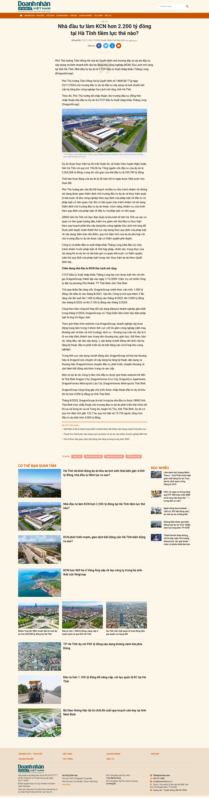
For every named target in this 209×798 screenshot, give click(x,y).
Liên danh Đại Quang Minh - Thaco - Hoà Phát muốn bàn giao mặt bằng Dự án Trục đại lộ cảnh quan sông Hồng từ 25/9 (177, 478)
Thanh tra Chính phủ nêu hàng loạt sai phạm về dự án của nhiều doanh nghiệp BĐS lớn (105, 434)
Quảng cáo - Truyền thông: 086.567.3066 (168, 790)
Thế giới (73, 16)
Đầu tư (108, 16)
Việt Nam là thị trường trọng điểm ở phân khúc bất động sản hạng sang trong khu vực (104, 429)
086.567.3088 (157, 778)
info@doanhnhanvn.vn (161, 781)
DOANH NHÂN (62, 16)
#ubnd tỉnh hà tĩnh (93, 456)
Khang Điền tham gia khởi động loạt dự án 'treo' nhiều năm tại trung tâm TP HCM (177, 525)
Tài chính (98, 16)
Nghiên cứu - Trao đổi (34, 16)
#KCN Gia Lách (133, 456)
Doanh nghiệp (85, 16)
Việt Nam (50, 16)
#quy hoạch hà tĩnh (114, 456)
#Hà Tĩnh (77, 456)
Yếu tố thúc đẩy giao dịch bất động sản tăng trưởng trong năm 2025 (96, 439)
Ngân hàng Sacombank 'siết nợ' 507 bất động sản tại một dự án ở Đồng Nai (176, 511)
